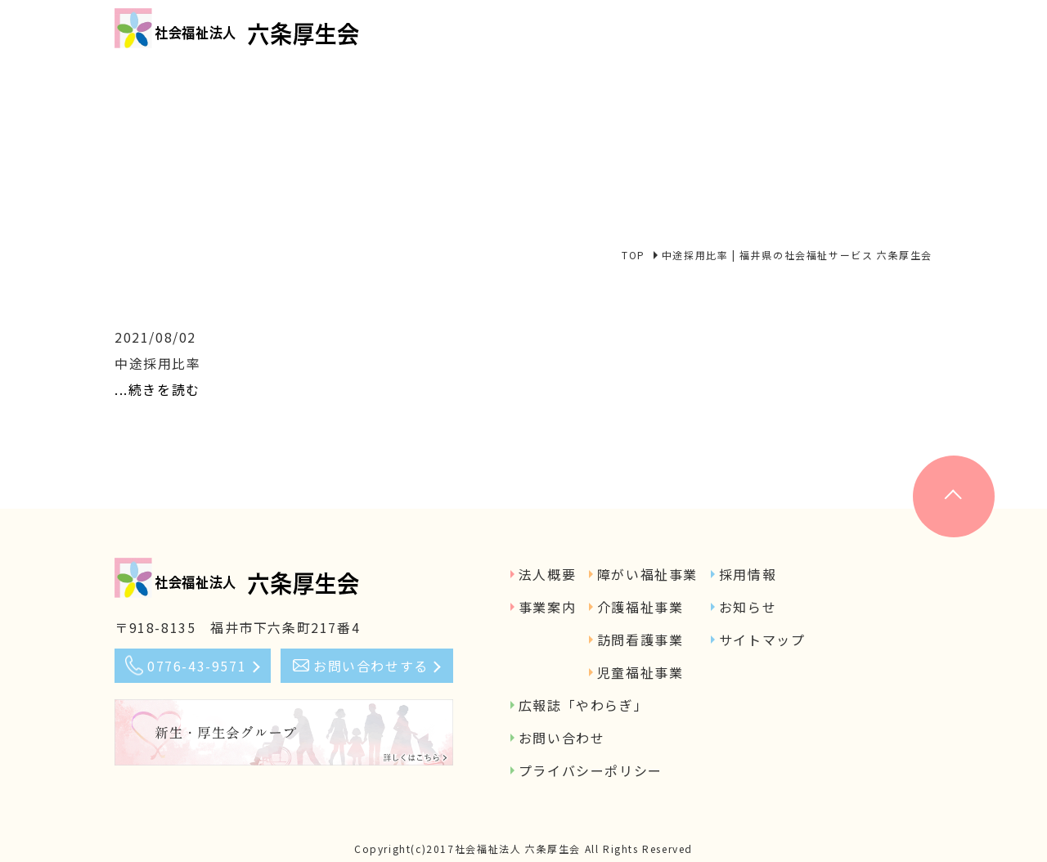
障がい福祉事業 (647, 574)
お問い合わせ (562, 738)
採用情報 (747, 574)
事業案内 (547, 607)
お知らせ (747, 607)
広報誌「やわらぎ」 (583, 705)
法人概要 (547, 574)
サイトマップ (762, 639)
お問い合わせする (371, 666)
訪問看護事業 (640, 639)
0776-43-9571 (196, 666)
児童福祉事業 (640, 672)
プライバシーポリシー (591, 770)
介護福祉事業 (640, 607)
